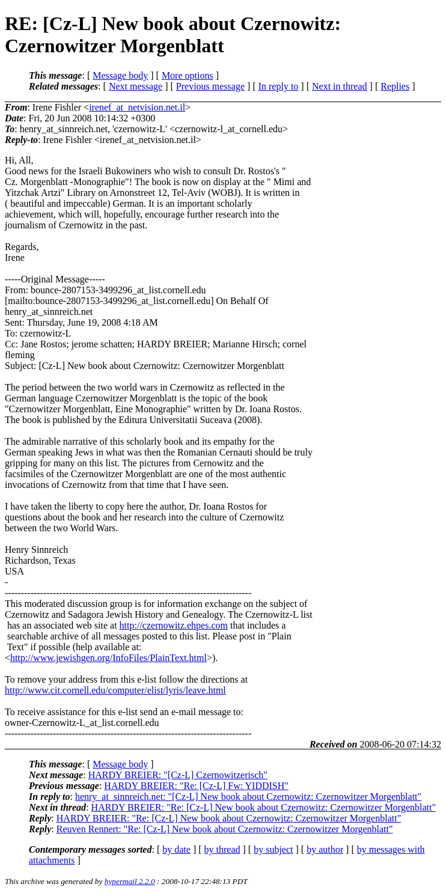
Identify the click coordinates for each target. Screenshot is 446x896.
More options (187, 75)
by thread (222, 849)
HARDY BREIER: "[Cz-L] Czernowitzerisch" (177, 775)
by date (176, 849)
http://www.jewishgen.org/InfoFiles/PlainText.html (108, 658)
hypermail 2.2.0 (130, 881)
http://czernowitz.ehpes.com (174, 625)
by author (325, 849)
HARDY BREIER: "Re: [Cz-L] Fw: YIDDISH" (196, 786)
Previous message (210, 86)
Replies (394, 86)
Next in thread (339, 86)
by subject (273, 849)
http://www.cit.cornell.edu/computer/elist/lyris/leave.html (115, 690)
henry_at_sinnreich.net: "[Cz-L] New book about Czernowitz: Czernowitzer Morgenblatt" (248, 796)
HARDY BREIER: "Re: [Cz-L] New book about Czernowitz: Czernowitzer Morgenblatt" (263, 807)
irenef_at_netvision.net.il (137, 107)
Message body (120, 75)
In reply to (278, 86)
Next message (135, 86)
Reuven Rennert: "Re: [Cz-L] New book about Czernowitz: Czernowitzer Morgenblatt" (225, 829)
